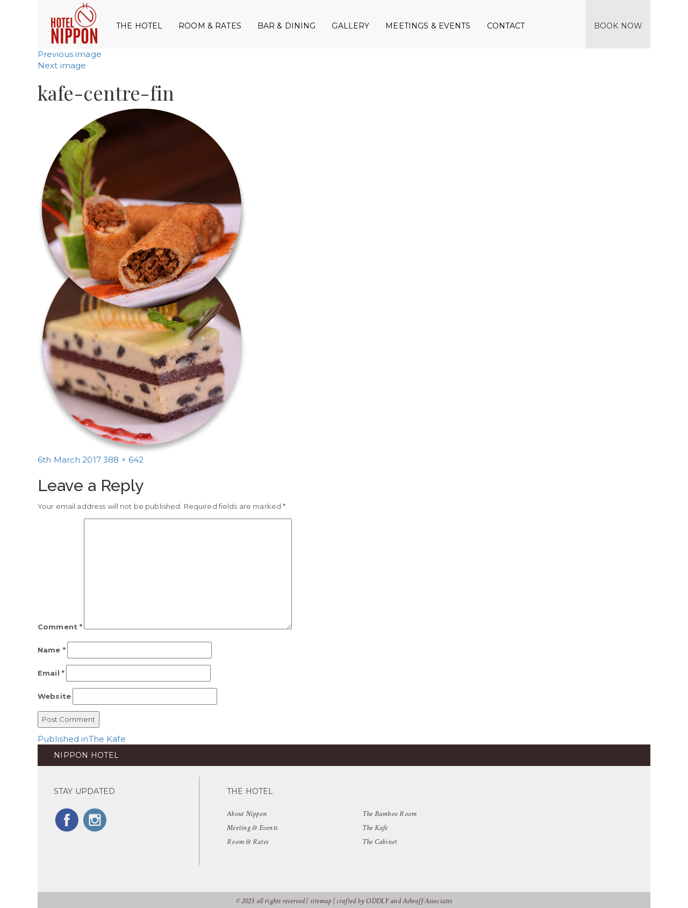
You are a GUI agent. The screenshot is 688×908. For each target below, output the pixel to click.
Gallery (350, 26)
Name (52, 649)
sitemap (321, 901)
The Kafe (375, 828)
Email (51, 673)
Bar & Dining (286, 26)
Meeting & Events (252, 828)
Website (54, 696)
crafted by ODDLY (362, 901)
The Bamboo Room (389, 814)
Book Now (618, 26)
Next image (62, 65)
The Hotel (139, 26)
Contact (506, 26)
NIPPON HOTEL (86, 755)
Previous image (70, 54)
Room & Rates (209, 26)
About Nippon (247, 814)
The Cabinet (379, 842)
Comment (60, 626)
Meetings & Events (427, 26)
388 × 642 (123, 460)
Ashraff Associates (427, 901)
